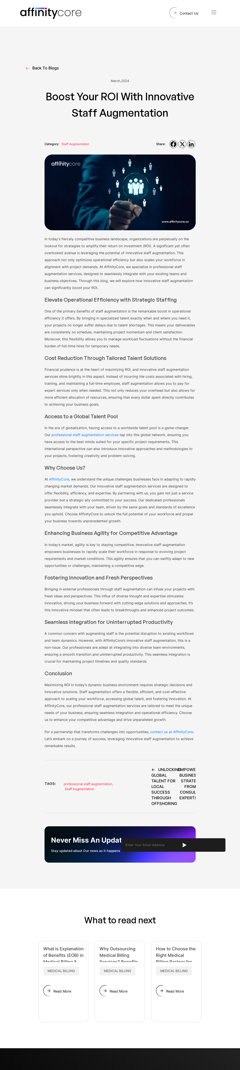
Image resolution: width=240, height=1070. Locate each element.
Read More (62, 991)
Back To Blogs (42, 68)
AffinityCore (59, 479)
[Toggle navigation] (214, 12)
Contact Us (189, 13)
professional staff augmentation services (85, 435)
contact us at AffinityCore (171, 732)
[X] (182, 144)
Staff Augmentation (75, 144)
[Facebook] (173, 144)
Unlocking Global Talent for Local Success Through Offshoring (166, 786)
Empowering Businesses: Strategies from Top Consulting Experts (191, 783)
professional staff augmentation (88, 784)
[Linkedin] (191, 144)
